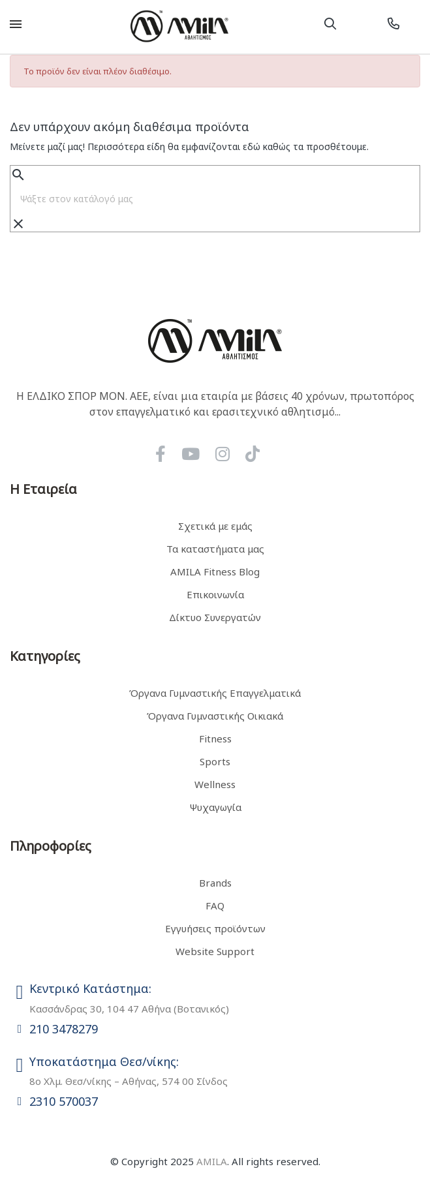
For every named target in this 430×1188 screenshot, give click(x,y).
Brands (215, 882)
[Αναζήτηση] (215, 199)
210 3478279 (63, 1029)
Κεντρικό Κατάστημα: (90, 988)
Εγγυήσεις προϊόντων (215, 928)
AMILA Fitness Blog (215, 571)
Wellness (215, 784)
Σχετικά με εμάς (215, 525)
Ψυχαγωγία (215, 807)
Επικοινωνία (215, 594)
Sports (215, 761)
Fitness (215, 738)
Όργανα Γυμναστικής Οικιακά (215, 715)
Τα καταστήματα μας (215, 548)
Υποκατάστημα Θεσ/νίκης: (104, 1061)
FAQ (215, 905)
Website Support (215, 951)
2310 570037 (63, 1101)
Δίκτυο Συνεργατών (215, 617)
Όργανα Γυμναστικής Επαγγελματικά (215, 692)
